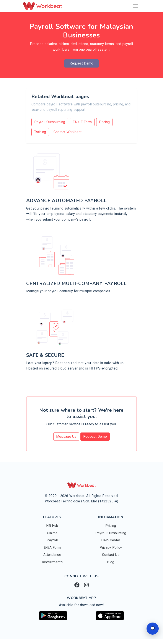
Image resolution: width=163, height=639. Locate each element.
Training (40, 132)
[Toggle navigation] (135, 6)
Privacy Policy (110, 547)
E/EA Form (52, 547)
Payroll (52, 540)
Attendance (52, 554)
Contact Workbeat (68, 132)
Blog (110, 562)
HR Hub (52, 525)
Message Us (66, 436)
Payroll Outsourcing (49, 122)
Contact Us (110, 554)
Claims (52, 533)
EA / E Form (82, 122)
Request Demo (81, 63)
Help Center (110, 540)
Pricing (104, 122)
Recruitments (52, 562)
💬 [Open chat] (152, 628)
